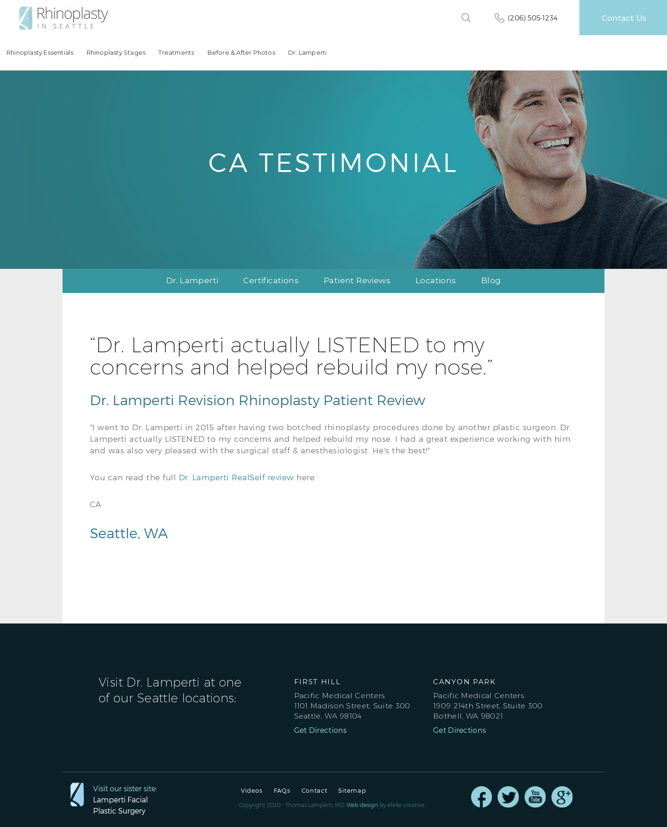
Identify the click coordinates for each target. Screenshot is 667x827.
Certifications (271, 281)
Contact (314, 791)
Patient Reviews (357, 281)
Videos (252, 791)
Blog (491, 281)
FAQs (282, 791)
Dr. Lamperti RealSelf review (236, 477)
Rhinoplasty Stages (115, 52)
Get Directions (320, 730)
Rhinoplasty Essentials (39, 52)
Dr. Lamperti (307, 52)
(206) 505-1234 (533, 17)
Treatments (176, 52)
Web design (362, 805)
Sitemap (352, 791)
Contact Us (624, 17)
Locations (435, 281)
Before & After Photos (241, 52)
